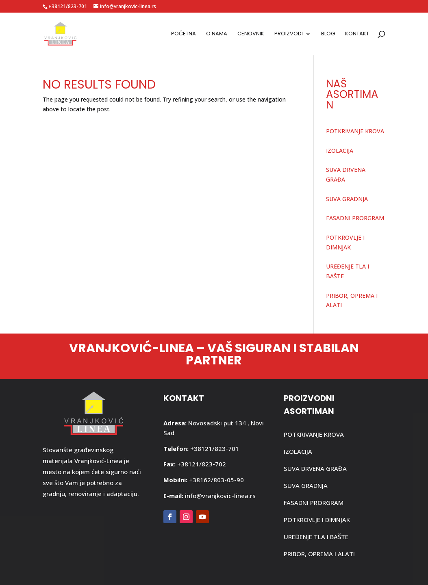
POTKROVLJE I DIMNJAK (317, 520)
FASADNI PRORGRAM (355, 218)
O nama (216, 34)
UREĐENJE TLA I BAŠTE (316, 537)
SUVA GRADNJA (347, 199)
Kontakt (357, 34)
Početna (183, 34)
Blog (328, 34)
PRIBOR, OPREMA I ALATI (319, 554)
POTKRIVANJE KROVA (355, 131)
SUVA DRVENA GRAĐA (315, 468)
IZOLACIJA (339, 150)
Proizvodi (288, 34)
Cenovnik (250, 34)
